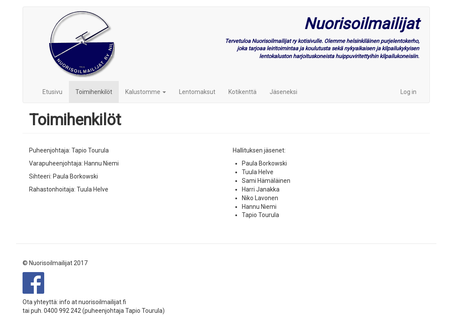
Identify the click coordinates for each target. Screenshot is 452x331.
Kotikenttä (242, 91)
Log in (408, 91)
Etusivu (52, 91)
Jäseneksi (283, 91)
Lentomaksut (197, 91)
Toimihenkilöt (93, 91)
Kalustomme (145, 91)
